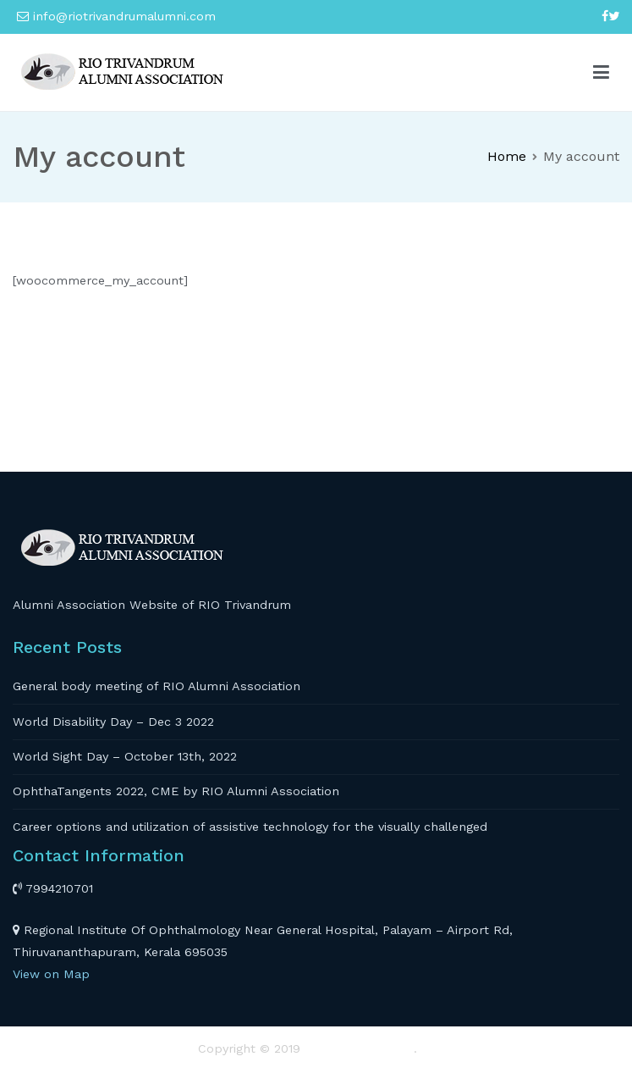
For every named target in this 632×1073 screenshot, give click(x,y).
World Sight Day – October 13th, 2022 (125, 756)
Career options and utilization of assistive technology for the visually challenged (250, 826)
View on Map (51, 974)
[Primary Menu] (601, 73)
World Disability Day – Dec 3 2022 (113, 721)
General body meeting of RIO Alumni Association (156, 686)
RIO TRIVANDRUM (359, 1048)
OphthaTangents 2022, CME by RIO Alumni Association (176, 791)
